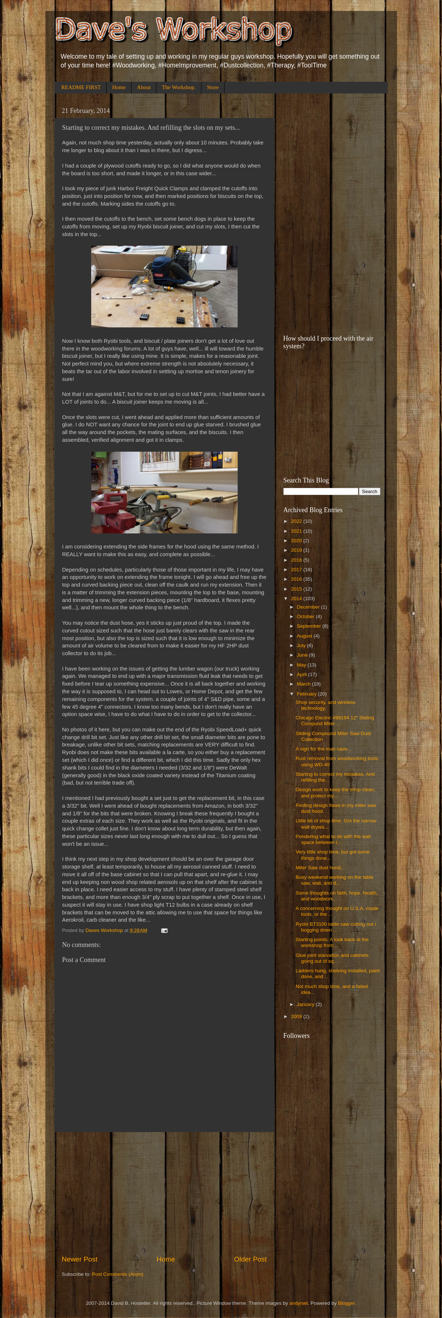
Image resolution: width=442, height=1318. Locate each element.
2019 (297, 550)
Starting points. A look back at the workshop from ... (332, 942)
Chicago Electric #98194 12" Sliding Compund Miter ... (335, 720)
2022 (297, 521)
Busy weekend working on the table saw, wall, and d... (334, 880)
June (303, 655)
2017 (297, 569)
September (310, 626)
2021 (297, 531)
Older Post (250, 1259)
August (305, 636)
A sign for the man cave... (323, 749)
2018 (297, 560)
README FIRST (81, 87)
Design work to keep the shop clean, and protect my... (335, 792)
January (306, 1004)
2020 (297, 540)
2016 (297, 579)
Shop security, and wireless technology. (325, 705)
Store (213, 87)
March (304, 684)
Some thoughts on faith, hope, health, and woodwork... (337, 896)
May (302, 665)
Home (119, 87)
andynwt (298, 1303)
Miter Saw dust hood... (320, 867)
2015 (297, 589)
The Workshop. (179, 87)
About (144, 87)
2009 (297, 1016)
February (307, 694)
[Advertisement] (164, 1193)
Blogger (346, 1303)
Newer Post (80, 1259)
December (309, 607)
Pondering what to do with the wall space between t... (333, 839)
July (302, 645)
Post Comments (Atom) (117, 1274)
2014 (297, 598)
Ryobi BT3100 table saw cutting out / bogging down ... (336, 927)
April (302, 674)
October (306, 616)
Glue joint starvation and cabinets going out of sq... (332, 958)
